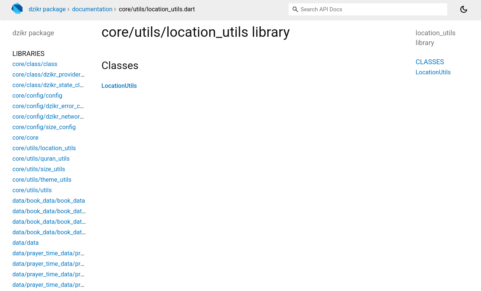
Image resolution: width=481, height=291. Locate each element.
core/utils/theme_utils (41, 179)
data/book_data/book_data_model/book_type (73, 221)
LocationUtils (119, 85)
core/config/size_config (44, 127)
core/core (25, 137)
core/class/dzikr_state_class (50, 85)
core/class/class (34, 64)
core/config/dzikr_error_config (52, 106)
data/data (25, 242)
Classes (430, 62)
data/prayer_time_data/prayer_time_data (66, 253)
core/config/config (37, 95)
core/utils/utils (32, 190)
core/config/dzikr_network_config (57, 116)
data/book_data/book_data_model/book (66, 211)
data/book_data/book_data (48, 200)
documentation (92, 9)
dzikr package (47, 9)
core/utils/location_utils (44, 148)
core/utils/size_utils (38, 169)
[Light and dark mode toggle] (464, 9)
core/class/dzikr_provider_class (54, 74)
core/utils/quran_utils (41, 158)
